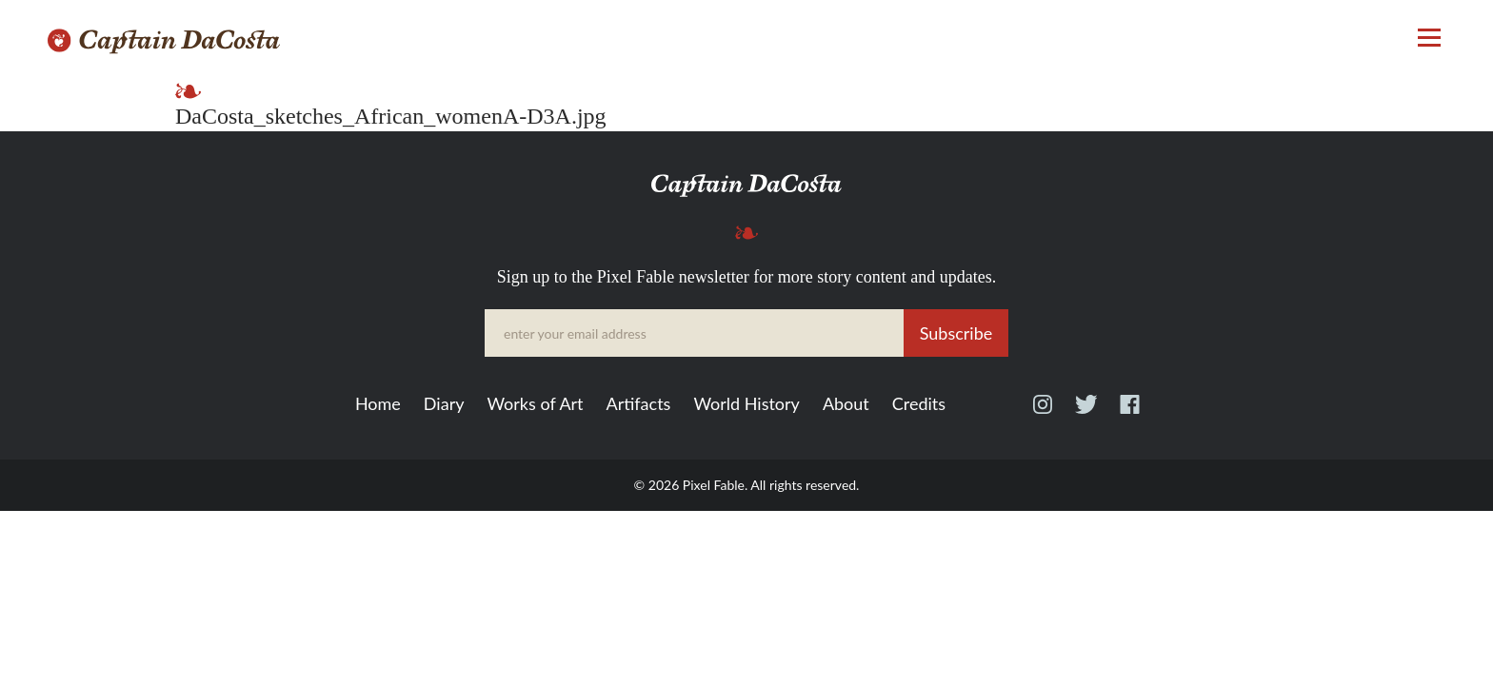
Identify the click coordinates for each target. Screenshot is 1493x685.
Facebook (1130, 413)
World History (746, 404)
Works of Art (535, 404)
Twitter (1086, 413)
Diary (444, 404)
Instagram (1042, 413)
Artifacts (639, 404)
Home (378, 404)
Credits (919, 404)
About (846, 404)
